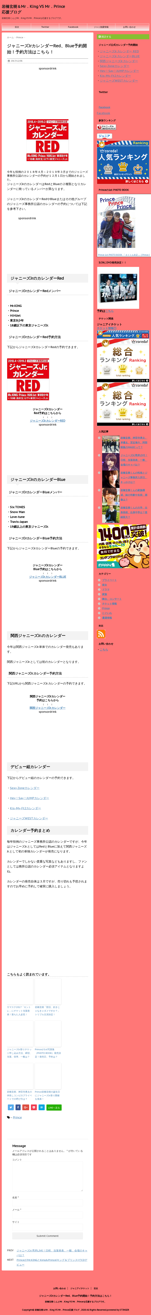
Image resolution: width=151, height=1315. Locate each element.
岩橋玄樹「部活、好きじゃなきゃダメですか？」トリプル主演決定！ (47, 1011)
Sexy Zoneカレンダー (24, 788)
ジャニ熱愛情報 (101, 27)
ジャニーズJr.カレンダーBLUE (47, 577)
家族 (104, 594)
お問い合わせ (129, 27)
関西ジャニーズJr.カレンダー (47, 708)
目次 (17, 27)
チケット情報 (109, 603)
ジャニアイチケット (79, 1287)
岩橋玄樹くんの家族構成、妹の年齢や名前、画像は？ (133, 495)
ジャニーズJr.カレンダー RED (119, 51)
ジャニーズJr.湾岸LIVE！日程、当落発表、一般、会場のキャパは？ (134, 460)
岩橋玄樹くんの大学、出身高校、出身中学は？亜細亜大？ (133, 512)
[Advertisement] (47, 94)
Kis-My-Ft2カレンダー (25, 808)
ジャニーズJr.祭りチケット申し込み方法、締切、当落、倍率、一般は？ (19, 1053)
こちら (109, 311)
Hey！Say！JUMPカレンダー (29, 798)
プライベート (109, 580)
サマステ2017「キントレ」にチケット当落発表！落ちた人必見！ (19, 1011)
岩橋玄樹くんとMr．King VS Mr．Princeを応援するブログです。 (75, 1301)
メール (16, 1209)
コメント (17, 1159)
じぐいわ (107, 613)
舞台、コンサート (112, 599)
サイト (16, 1222)
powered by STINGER (118, 1309)
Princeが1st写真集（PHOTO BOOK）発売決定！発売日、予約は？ (48, 1053)
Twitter (45, 27)
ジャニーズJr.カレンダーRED (47, 420)
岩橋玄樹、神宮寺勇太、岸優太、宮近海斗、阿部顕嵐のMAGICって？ (133, 442)
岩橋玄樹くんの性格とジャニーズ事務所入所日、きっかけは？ (133, 477)
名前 (15, 1197)
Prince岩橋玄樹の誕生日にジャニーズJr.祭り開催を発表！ (47, 1095)
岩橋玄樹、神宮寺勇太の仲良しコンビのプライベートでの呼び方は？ (19, 1095)
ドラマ (105, 589)
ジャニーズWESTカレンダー (29, 818)
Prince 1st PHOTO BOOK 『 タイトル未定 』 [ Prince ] (124, 254)
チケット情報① (106, 328)
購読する (105, 36)
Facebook (73, 27)
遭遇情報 (107, 617)
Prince (17, 1117)
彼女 (104, 584)
